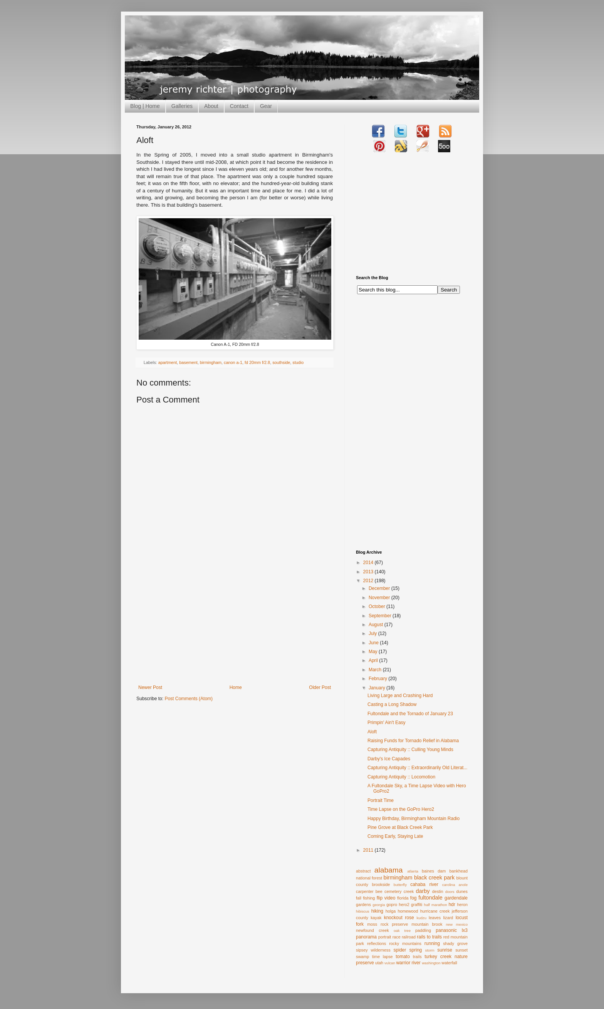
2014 (369, 562)
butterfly (400, 885)
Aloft (372, 731)
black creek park (434, 877)
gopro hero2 (397, 904)
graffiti (416, 904)
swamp (362, 956)
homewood (408, 911)
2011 (369, 850)
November (380, 597)
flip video (386, 898)
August (376, 624)
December (380, 588)
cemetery (392, 891)
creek (409, 891)
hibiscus (362, 911)
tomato (403, 956)
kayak (376, 917)
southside (281, 362)
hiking (377, 911)
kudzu (421, 918)
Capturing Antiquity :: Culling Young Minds (410, 749)
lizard (448, 917)
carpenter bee (369, 891)
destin (437, 891)
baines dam (434, 871)
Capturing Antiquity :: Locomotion (401, 777)
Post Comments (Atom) (188, 698)
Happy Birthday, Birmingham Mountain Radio (413, 818)
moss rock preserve (387, 924)
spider (400, 950)
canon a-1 (233, 362)
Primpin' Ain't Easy (386, 722)
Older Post (320, 687)
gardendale (456, 898)
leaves (435, 917)
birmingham (210, 362)
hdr (451, 904)
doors (450, 891)
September (381, 615)
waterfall (449, 962)
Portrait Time (380, 800)
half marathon (435, 905)
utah (379, 962)
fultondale (430, 897)
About (211, 106)
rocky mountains (405, 943)
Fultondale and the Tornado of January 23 (410, 713)
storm (430, 950)
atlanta (412, 871)
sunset (461, 950)
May (374, 651)
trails (417, 956)
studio (298, 362)
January (377, 688)
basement (188, 362)
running (432, 943)
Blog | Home (145, 106)
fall (358, 898)
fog (413, 898)
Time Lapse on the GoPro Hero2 (400, 809)
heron (462, 904)
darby (423, 891)
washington (431, 963)
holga (391, 911)
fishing (369, 898)
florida (402, 898)
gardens (363, 904)
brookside (381, 884)
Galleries (182, 106)
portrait (384, 937)
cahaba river (424, 884)
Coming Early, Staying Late (395, 836)
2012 (369, 580)
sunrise (444, 950)
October (377, 606)
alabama (388, 870)
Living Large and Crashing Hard (400, 695)
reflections (376, 943)
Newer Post (150, 687)
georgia (378, 905)
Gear (266, 106)
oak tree (402, 930)
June (374, 642)
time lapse (382, 956)
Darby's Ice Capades (388, 758)
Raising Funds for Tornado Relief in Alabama (413, 740)
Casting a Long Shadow (391, 704)
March (376, 669)
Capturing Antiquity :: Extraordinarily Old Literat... (417, 767)
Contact (239, 106)
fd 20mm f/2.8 (257, 362)
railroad (409, 937)
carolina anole (455, 885)
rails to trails (429, 937)
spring (415, 950)
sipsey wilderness (373, 950)
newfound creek (372, 930)
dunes (462, 891)
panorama (366, 937)
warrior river (408, 962)
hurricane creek (435, 911)
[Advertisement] (234, 627)
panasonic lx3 (452, 930)
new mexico (457, 924)
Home (236, 687)
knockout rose (399, 917)
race (397, 937)
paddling (423, 930)
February (378, 678)
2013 (369, 571)
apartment (167, 362)
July (373, 633)
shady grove (455, 943)
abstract (363, 871)
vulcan (389, 963)
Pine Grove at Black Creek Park (400, 827)
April (374, 660)
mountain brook (426, 924)
